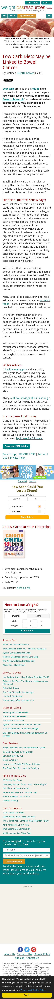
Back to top (9, 454)
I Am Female (26, 506)
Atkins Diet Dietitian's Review (16, 644)
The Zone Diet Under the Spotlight (18, 692)
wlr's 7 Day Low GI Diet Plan (16, 825)
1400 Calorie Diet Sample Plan (16, 829)
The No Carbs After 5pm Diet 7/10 (18, 700)
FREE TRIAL (32, 3)
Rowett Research (13, 99)
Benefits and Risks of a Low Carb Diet (20, 792)
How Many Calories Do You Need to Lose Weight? (25, 784)
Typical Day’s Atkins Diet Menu (17, 653)
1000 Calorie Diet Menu (13, 812)
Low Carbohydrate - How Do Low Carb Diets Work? (26, 677)
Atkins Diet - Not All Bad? (14, 665)
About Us (9, 954)
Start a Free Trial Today (20, 416)
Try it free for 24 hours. (29, 438)
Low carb (8, 88)
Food (12, 15)
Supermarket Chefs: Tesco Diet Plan (19, 817)
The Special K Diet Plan (13, 720)
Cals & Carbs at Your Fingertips (26, 527)
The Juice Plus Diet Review (14, 716)
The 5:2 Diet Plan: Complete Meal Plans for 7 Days (26, 821)
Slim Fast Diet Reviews (13, 756)
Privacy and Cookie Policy (33, 990)
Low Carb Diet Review (12, 696)
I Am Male (26, 511)
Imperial (22, 481)
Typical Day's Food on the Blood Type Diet (22, 724)
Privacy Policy (17, 457)
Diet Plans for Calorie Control (16, 788)
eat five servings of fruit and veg (29, 398)
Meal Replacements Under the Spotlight (21, 729)
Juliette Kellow (25, 73)
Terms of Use (24, 954)
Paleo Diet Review (11, 688)
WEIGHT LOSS (27, 454)
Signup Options (27, 15)
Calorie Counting (10, 800)
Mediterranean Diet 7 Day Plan (17, 833)
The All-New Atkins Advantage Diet (18, 661)
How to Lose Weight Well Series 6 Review (21, 764)
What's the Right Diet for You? (16, 796)
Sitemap (19, 958)
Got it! (27, 995)
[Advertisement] (27, 915)
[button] (15, 616)
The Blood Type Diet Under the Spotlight (21, 768)
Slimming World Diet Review (15, 712)
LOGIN (46, 3)
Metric (32, 481)
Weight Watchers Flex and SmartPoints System (24, 748)
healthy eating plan (16, 369)
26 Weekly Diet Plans (12, 780)
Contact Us (32, 958)
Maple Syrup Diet (10, 760)
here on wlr (23, 587)
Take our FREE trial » (16, 446)
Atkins (35, 88)
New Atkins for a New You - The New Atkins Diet (24, 649)
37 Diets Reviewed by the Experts (18, 752)
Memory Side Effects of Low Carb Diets (20, 657)
